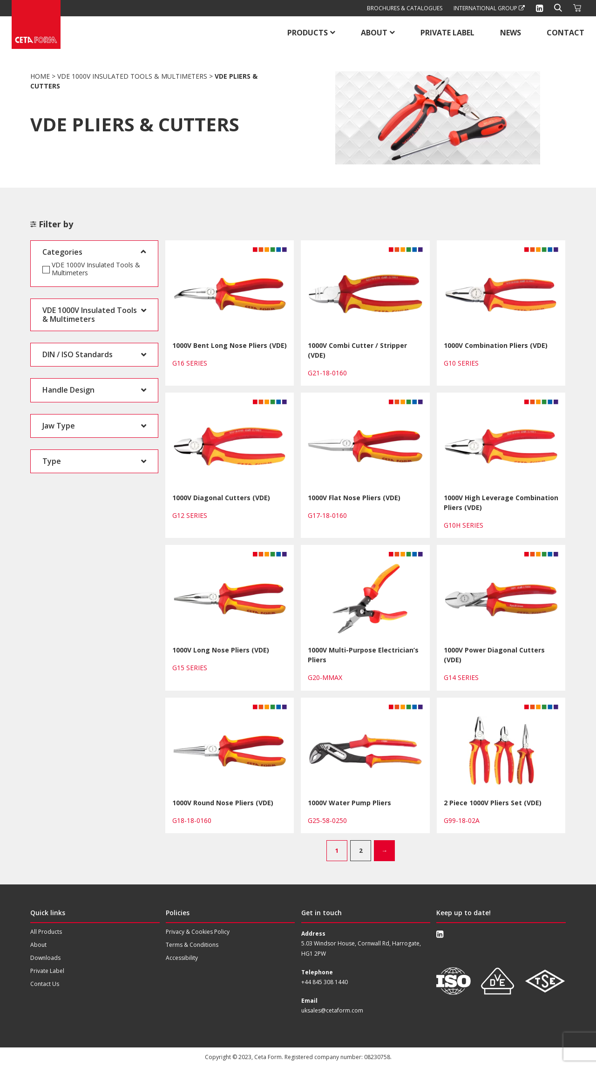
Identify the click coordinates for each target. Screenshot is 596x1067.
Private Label (447, 32)
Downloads (45, 958)
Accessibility (182, 958)
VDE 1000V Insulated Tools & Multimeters (132, 76)
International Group (489, 8)
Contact (565, 32)
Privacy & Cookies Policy (198, 932)
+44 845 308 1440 (324, 982)
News (510, 32)
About (374, 32)
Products (307, 32)
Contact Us (44, 984)
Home (40, 76)
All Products (46, 932)
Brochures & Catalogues (404, 8)
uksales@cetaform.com (332, 1010)
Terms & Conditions (192, 945)
